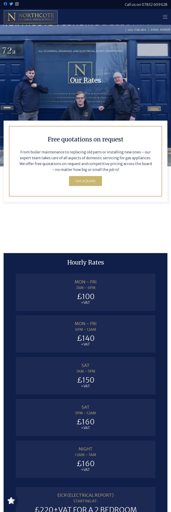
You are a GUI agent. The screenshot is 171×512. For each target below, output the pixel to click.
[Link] (31, 17)
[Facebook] (5, 4)
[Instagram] (17, 4)
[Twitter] (11, 4)
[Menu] (165, 16)
